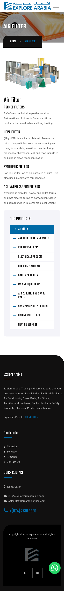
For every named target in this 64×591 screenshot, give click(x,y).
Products (12, 457)
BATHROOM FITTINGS (29, 315)
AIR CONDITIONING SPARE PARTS (31, 295)
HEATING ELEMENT (27, 324)
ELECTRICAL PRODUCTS (30, 256)
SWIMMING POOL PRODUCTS (33, 306)
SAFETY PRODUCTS (28, 275)
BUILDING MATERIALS (29, 266)
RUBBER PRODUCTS (28, 247)
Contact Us (13, 462)
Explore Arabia (36, 534)
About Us (12, 446)
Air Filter (23, 229)
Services (12, 451)
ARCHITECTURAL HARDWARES (33, 238)
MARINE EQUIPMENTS (29, 284)
